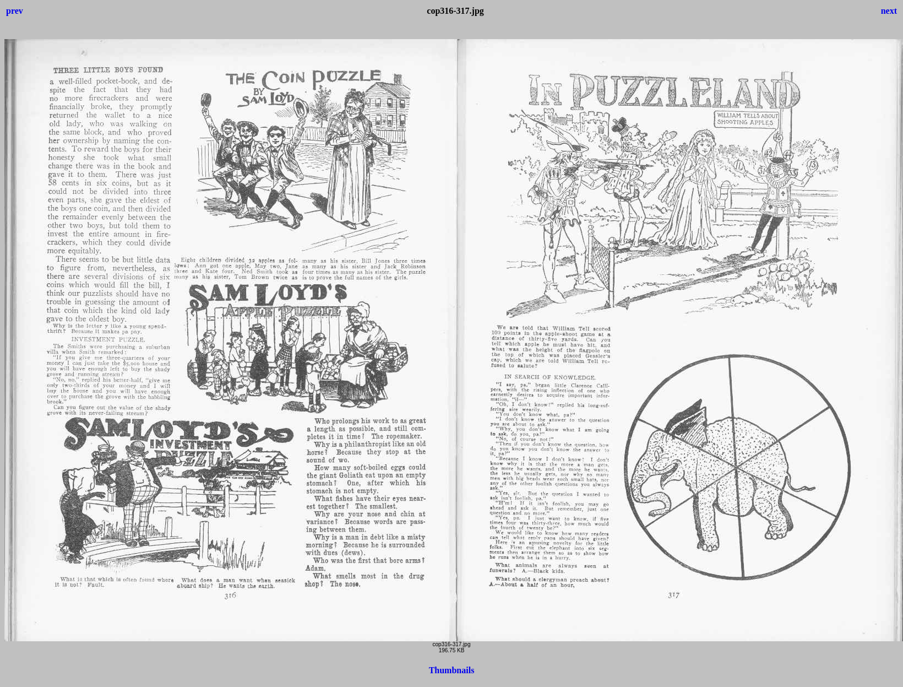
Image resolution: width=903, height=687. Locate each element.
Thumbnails (452, 670)
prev (14, 10)
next (889, 10)
